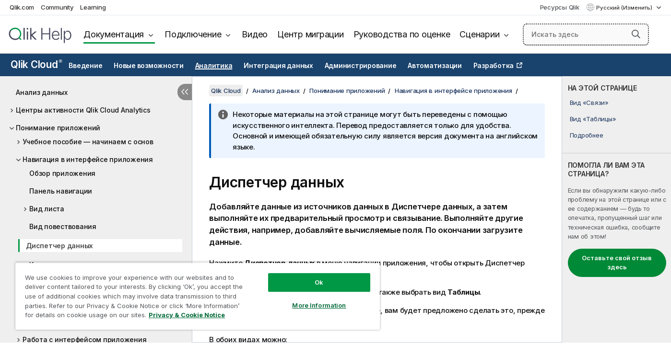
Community (57, 7)
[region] (197, 296)
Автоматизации (435, 65)
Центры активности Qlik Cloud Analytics (83, 110)
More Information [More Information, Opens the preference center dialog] (319, 305)
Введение (85, 65)
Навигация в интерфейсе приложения (88, 159)
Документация (113, 34)
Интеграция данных (278, 65)
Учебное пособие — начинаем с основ (88, 142)
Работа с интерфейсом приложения (84, 339)
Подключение (193, 34)
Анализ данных (42, 92)
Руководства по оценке (401, 34)
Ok (319, 282)
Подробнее (586, 135)
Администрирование (361, 65)
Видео (255, 34)
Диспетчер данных (59, 246)
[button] (636, 34)
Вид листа (46, 209)
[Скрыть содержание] (184, 92)
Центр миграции (310, 34)
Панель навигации (60, 191)
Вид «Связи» (589, 102)
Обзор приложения (62, 173)
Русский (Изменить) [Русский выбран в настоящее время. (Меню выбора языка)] (625, 7)
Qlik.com (22, 7)
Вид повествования (62, 226)
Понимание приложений (58, 128)
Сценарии (479, 34)
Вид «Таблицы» (593, 119)
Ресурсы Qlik (559, 7)
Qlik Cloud (36, 64)
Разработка (493, 65)
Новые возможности (149, 65)
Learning (93, 7)
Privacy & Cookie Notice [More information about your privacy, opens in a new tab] (187, 315)
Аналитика (214, 65)
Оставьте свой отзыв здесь (617, 262)
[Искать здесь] (586, 34)
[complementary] (616, 209)
